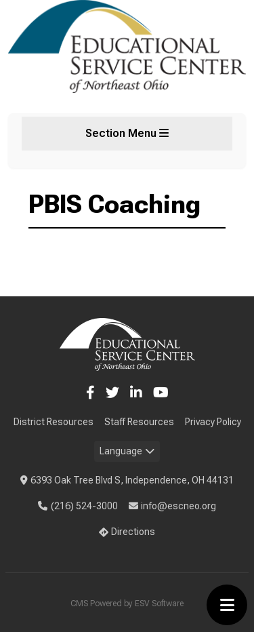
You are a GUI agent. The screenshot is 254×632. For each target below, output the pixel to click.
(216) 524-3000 (78, 505)
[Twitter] (112, 392)
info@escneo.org (173, 505)
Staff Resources (139, 421)
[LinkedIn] (136, 392)
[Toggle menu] (227, 605)
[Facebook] (90, 392)
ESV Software (159, 603)
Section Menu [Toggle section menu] (127, 133)
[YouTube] (161, 392)
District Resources (53, 421)
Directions (127, 531)
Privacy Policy (213, 421)
